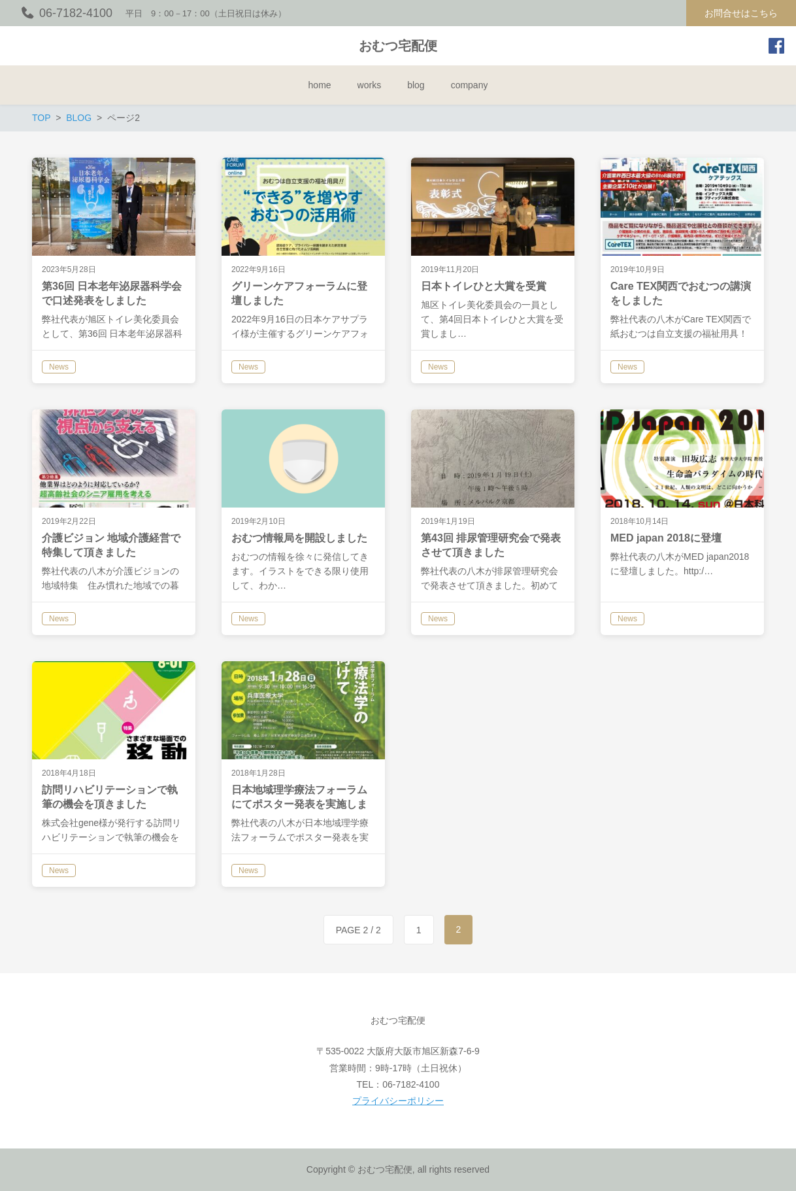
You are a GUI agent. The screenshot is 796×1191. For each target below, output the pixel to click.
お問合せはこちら (741, 13)
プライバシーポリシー (398, 1101)
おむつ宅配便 (398, 46)
